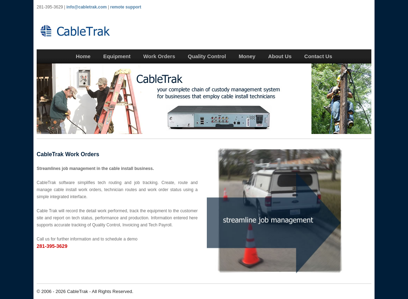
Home (83, 56)
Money (247, 56)
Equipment (117, 56)
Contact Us (318, 56)
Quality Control (207, 56)
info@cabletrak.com (87, 7)
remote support (125, 7)
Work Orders (159, 56)
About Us (280, 56)
